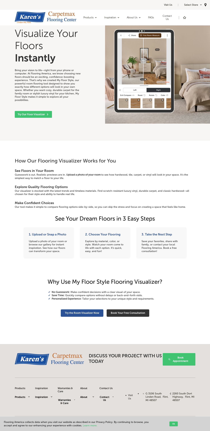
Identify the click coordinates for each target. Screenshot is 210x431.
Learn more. (90, 425)
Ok (173, 424)
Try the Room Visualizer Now (82, 312)
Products (22, 397)
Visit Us (168, 4)
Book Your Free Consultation (128, 312)
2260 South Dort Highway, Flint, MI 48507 (183, 397)
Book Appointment (178, 359)
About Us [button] (134, 17)
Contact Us (167, 17)
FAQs (151, 17)
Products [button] (90, 17)
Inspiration (44, 397)
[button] (193, 5)
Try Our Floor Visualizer (33, 114)
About (87, 397)
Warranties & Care (66, 402)
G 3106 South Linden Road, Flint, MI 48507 (157, 397)
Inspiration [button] (112, 17)
